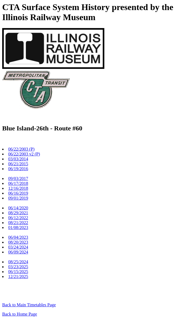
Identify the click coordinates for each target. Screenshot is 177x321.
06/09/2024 (18, 252)
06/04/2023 (18, 237)
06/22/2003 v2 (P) (24, 154)
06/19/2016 (18, 168)
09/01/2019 (18, 198)
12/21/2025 (18, 276)
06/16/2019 (18, 193)
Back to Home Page (19, 314)
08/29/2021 (18, 212)
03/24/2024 (18, 247)
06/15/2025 (18, 271)
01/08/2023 (18, 227)
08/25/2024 (18, 261)
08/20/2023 (18, 242)
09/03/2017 (18, 178)
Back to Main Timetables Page (29, 304)
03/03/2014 (18, 159)
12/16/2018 (18, 188)
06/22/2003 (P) (21, 149)
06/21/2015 (18, 163)
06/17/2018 (18, 183)
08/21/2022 (18, 222)
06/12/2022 (18, 217)
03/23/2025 (18, 266)
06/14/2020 (18, 208)
